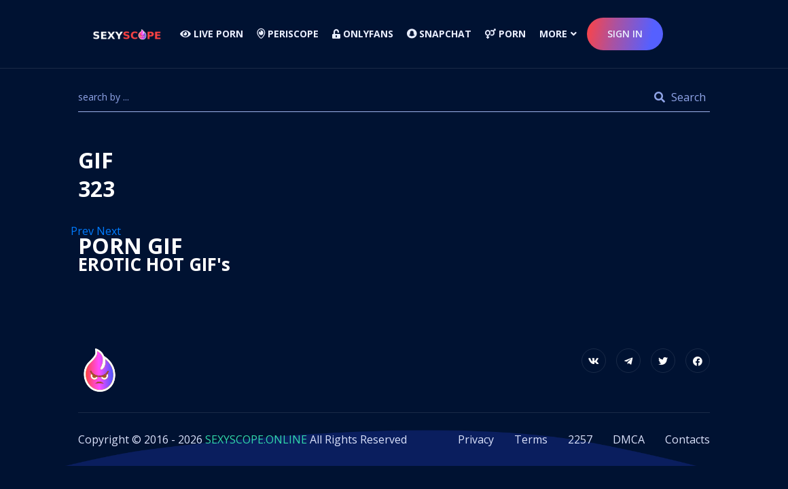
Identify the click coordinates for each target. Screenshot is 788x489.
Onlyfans (362, 33)
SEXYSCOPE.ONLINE (256, 439)
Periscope (288, 33)
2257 (580, 439)
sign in (625, 33)
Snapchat (439, 33)
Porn (505, 33)
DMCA (629, 439)
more (553, 33)
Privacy (476, 439)
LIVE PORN (211, 33)
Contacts (687, 439)
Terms (531, 439)
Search (680, 97)
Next (110, 230)
